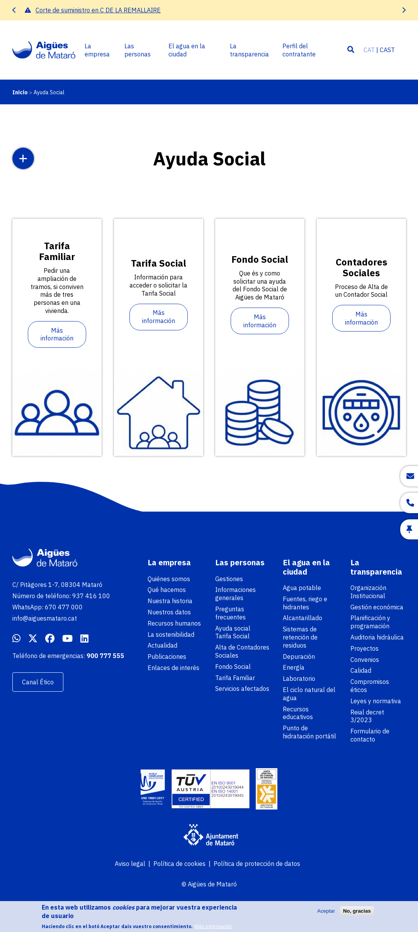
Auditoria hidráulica (377, 637)
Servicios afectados (242, 688)
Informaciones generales (235, 594)
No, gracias (357, 914)
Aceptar (326, 914)
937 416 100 (91, 596)
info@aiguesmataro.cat (44, 618)
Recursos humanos (174, 623)
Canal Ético (38, 682)
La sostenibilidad (171, 634)
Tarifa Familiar (235, 678)
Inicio (20, 92)
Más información (57, 334)
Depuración (299, 656)
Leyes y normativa (375, 701)
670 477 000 (64, 607)
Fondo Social (233, 666)
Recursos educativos (298, 713)
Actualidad (162, 645)
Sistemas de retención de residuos (300, 637)
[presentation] (14, 10)
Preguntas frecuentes (230, 613)
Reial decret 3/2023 (367, 716)
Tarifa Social (232, 636)
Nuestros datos (169, 612)
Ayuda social (232, 628)
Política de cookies (179, 863)
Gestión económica (376, 607)
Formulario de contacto (369, 735)
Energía (293, 667)
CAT (369, 50)
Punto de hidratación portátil (309, 732)
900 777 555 (105, 656)
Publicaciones (167, 656)
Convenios (364, 659)
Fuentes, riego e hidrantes (305, 603)
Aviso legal (130, 863)
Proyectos (364, 648)
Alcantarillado (302, 618)
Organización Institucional (368, 592)
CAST (387, 50)
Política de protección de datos (257, 863)
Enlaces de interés (173, 668)
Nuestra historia (170, 601)
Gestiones (229, 579)
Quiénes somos (169, 579)
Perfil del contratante (299, 50)
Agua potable (302, 588)
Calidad (360, 670)
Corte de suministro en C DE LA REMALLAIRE (98, 10)
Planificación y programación (370, 622)
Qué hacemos (167, 590)
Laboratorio (299, 678)
